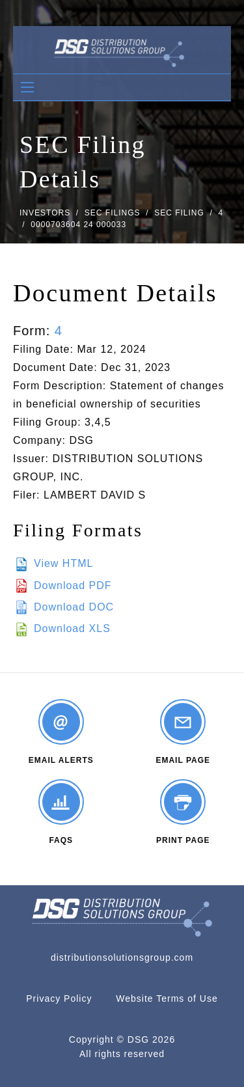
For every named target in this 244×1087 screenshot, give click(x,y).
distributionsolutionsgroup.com (122, 957)
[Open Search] (27, 87)
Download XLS (72, 628)
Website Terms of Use (166, 998)
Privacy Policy (59, 998)
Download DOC (74, 606)
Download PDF (73, 585)
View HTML (63, 563)
